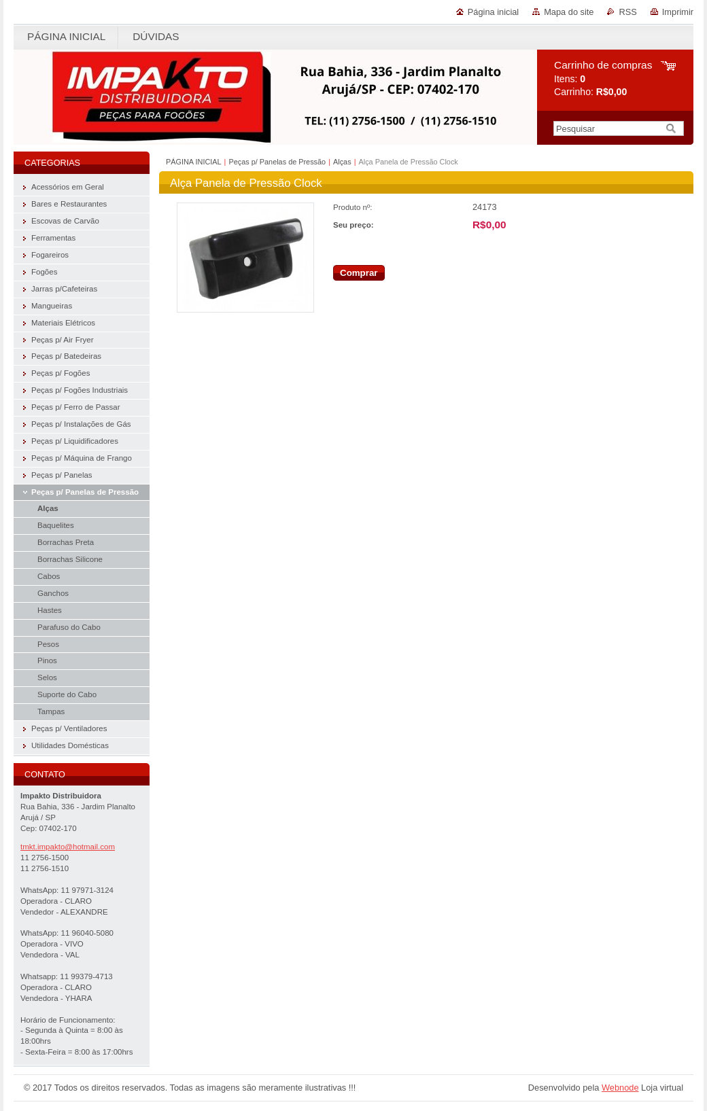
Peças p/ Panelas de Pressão (277, 162)
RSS (627, 12)
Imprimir (677, 12)
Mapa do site (568, 12)
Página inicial (493, 12)
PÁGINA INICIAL (194, 162)
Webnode (620, 1087)
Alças (342, 162)
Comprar (359, 273)
